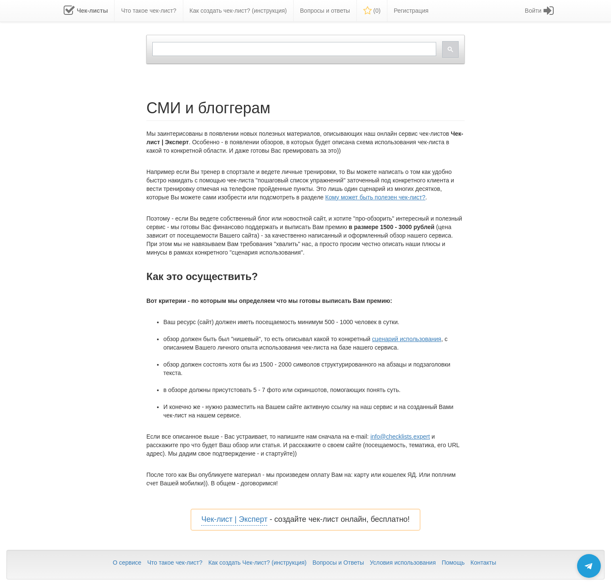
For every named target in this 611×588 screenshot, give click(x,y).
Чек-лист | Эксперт (234, 519)
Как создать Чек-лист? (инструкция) (257, 562)
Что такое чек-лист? (174, 562)
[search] (293, 49)
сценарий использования (406, 339)
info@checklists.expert (400, 436)
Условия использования (403, 562)
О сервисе (127, 562)
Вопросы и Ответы (338, 562)
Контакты (483, 562)
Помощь (453, 562)
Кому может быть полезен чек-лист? (375, 197)
